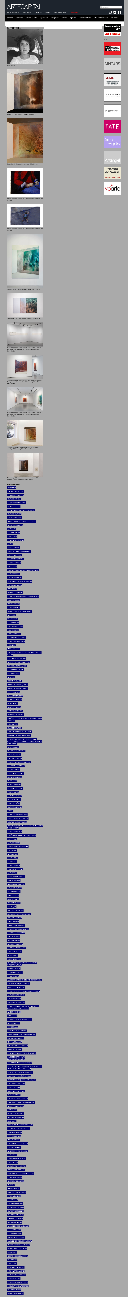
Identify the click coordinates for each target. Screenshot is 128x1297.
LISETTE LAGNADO (15, 1219)
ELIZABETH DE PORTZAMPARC (20, 1019)
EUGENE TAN (13, 1162)
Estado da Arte (31, 18)
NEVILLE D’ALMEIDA (16, 987)
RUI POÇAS (12, 907)
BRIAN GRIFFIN (14, 937)
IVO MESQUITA (13, 1189)
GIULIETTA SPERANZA (16, 1084)
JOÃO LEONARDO (14, 728)
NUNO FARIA (13, 955)
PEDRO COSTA (13, 976)
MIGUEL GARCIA (14, 800)
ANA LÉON (12, 529)
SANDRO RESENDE (15, 869)
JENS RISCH (12, 589)
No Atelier (114, 18)
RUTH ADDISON (14, 1087)
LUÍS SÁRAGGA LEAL (16, 1271)
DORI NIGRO (12, 703)
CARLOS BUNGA (14, 499)
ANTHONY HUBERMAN (17, 1192)
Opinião (73, 18)
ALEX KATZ (12, 862)
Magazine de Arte (13, 12)
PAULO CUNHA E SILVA (17, 1166)
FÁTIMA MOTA (13, 623)
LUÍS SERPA (12, 1264)
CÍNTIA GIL (12, 850)
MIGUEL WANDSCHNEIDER (18, 929)
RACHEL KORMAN (15, 758)
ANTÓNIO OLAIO (14, 707)
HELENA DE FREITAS (16, 1117)
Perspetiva (55, 18)
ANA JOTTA (12, 873)
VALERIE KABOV (14, 1147)
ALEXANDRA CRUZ (15, 525)
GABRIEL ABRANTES (16, 1181)
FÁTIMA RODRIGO (15, 585)
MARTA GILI (12, 1110)
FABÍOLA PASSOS (14, 563)
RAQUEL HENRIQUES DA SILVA (20, 1241)
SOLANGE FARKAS (15, 888)
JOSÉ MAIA (12, 1121)
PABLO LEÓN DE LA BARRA (18, 1226)
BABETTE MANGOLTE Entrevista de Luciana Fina (16, 1058)
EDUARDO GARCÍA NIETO (18, 1144)
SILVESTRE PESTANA (16, 540)
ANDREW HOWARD (15, 1204)
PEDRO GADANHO (15, 1177)
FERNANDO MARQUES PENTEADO (21, 510)
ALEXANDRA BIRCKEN (17, 503)
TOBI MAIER (12, 1016)
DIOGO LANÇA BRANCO (17, 666)
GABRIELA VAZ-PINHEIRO (18, 1046)
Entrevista (19, 18)
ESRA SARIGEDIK (14, 1230)
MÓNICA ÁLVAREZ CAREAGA (19, 762)
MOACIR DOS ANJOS (16, 1114)
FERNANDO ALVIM (15, 1234)
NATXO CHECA (13, 604)
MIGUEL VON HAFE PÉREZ (18, 1286)
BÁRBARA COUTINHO (16, 1091)
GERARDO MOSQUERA (16, 1159)
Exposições (44, 18)
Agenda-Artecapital (60, 12)
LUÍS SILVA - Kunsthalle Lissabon (19, 1076)
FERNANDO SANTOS (16, 559)
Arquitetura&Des (85, 18)
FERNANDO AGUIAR (15, 670)
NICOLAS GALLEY (15, 1042)
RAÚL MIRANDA (14, 755)
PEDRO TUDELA (14, 865)
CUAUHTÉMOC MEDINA (17, 1031)
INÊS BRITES (12, 724)
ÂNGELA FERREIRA (15, 944)
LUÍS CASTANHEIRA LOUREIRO (20, 732)
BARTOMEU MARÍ (15, 1049)
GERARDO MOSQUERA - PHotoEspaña (22, 1080)
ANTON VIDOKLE (14, 1012)
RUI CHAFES (12, 839)
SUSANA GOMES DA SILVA (18, 1099)
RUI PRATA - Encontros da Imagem (20, 1063)
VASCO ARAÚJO (14, 803)
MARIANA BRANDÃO (16, 715)
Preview (64, 18)
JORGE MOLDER (14, 903)
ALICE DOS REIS (14, 506)
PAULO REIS (12, 1155)
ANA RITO (11, 615)
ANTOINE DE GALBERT (17, 1275)
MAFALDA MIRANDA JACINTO (19, 735)
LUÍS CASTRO (13, 630)
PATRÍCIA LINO (13, 747)
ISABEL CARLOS (14, 969)
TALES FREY (12, 619)
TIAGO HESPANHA (15, 1132)
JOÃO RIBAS (12, 1260)
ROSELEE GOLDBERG (16, 877)
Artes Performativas (101, 18)
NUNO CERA (12, 781)
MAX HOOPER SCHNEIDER (18, 818)
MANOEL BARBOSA (15, 711)
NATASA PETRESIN (15, 1222)
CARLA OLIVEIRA (14, 952)
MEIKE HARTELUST (15, 788)
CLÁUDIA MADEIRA (15, 696)
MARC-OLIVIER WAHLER (17, 1249)
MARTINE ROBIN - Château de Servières (22, 1053)
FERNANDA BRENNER (16, 766)
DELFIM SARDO (14, 940)
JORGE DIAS (12, 1252)
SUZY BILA (12, 645)
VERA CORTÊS (13, 792)
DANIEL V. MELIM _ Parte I (18, 688)
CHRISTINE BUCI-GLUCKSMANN (20, 1125)
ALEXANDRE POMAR (16, 1207)
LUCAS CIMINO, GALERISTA (18, 984)
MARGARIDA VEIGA (15, 1294)
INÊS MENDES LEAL (15, 626)
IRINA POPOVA (13, 922)
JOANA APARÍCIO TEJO (16, 751)
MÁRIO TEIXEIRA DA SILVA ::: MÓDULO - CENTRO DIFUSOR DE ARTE (23, 1007)
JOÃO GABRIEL (14, 770)
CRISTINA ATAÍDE (14, 681)
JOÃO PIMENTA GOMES (17, 638)
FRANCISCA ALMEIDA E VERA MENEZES (23, 596)
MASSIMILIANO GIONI (16, 1002)
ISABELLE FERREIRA (16, 495)
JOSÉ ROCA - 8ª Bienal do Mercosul (20, 1072)
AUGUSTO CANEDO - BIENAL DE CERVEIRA (25, 980)
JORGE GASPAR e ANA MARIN (19, 914)
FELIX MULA (13, 858)
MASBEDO (12, 488)
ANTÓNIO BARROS (15, 796)
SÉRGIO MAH (13, 1200)
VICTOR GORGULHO (16, 491)
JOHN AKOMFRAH (15, 777)
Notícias (10, 18)
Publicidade (27, 12)
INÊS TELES (12, 566)
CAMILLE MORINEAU (16, 925)
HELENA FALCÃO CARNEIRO (19, 662)
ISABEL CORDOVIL (15, 593)
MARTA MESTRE (14, 880)
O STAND (11, 677)
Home (48, 12)
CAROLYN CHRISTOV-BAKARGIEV (21, 1102)
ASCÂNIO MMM (14, 533)
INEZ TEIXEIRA (13, 649)
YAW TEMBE (12, 536)
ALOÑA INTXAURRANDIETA (19, 1129)
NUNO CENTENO (14, 785)
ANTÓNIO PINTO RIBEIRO (18, 1151)
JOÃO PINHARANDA (15, 1215)
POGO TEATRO (13, 895)
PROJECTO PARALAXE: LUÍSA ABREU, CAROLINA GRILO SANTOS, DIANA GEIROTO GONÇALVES (24, 741)
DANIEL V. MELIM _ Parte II (18, 685)
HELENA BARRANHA (16, 1106)
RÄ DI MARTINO (14, 600)
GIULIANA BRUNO (15, 918)
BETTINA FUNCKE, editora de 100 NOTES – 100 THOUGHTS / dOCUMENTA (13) (24, 1068)
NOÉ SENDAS (13, 854)
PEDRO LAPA (13, 1027)
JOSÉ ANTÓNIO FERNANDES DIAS (21, 1174)
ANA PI (10, 544)
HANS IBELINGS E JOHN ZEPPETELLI (22, 521)
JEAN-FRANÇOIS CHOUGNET (19, 1245)
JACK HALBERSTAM (15, 910)
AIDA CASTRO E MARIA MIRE (19, 551)
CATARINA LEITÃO (15, 578)
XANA (10, 811)
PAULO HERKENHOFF (16, 995)
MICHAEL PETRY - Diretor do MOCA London (24, 991)
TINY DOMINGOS (14, 1136)
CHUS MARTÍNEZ (14, 999)
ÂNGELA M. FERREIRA (16, 933)
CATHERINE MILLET (15, 1211)
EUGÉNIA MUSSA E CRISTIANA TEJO (22, 835)
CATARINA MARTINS (16, 1038)
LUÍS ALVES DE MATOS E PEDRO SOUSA (23, 570)
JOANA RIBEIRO (14, 673)
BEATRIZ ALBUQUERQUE (17, 822)
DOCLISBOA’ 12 (13, 1023)
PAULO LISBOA (13, 574)
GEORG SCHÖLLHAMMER (18, 1256)
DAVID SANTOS (14, 1140)
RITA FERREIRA (14, 692)
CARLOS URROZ (14, 1095)
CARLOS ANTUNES (15, 807)
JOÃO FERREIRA (14, 892)
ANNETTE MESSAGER (16, 1237)
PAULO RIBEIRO (14, 843)
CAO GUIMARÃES (14, 518)
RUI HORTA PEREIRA (16, 773)
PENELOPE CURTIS (15, 832)
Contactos (38, 12)
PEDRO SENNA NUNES (16, 641)
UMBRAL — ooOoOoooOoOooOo (19, 611)
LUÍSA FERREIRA (14, 634)
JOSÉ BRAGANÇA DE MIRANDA (20, 581)
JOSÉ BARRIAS (13, 899)
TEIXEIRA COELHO (15, 972)
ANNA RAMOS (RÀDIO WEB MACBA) (22, 1034)
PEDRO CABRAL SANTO (17, 948)
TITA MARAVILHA (14, 555)
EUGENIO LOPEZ (14, 959)
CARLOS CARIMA (14, 514)
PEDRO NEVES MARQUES (17, 815)
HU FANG (11, 1185)
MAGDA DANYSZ (14, 1196)
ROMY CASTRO (14, 548)
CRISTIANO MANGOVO (17, 658)
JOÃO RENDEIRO (14, 1290)
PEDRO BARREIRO (15, 700)
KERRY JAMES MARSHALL (18, 847)
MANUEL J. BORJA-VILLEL (18, 1282)
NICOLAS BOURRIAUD (16, 884)
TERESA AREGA (14, 608)
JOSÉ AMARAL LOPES (16, 1267)
